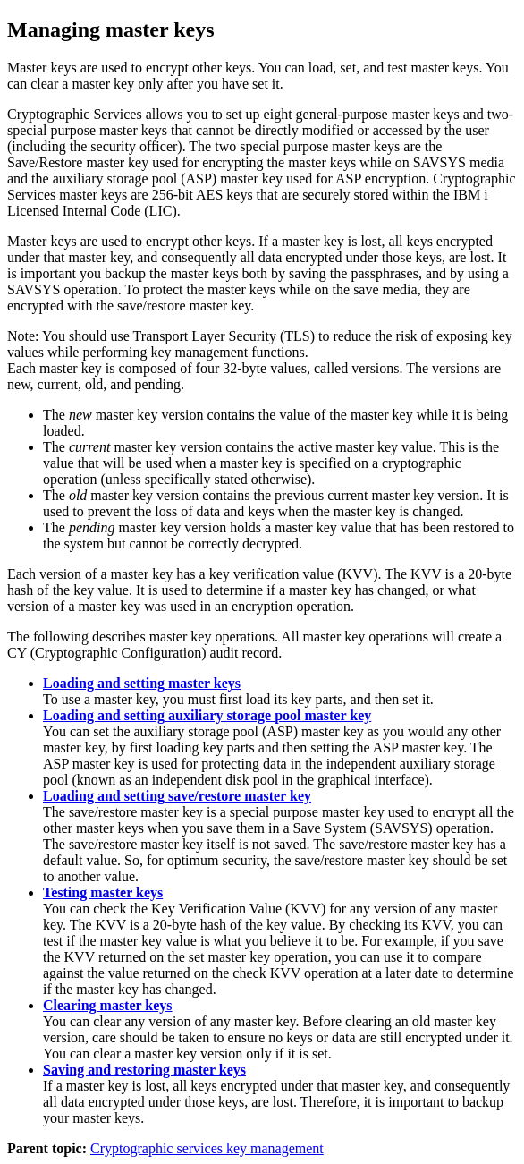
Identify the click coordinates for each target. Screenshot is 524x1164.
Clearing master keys (108, 1005)
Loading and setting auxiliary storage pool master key (207, 715)
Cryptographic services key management (207, 1148)
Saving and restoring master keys (144, 1069)
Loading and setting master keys (142, 683)
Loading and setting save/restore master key (177, 795)
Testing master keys (103, 892)
